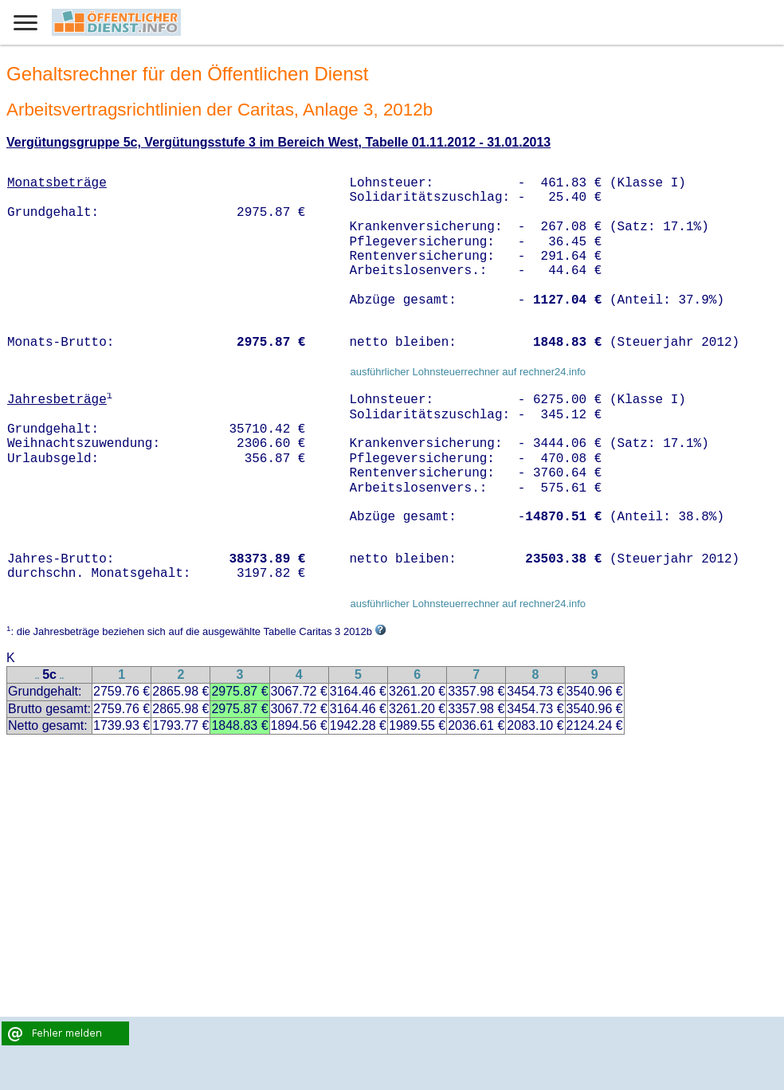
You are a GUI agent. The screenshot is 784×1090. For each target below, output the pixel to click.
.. (37, 676)
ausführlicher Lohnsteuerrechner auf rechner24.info (468, 372)
